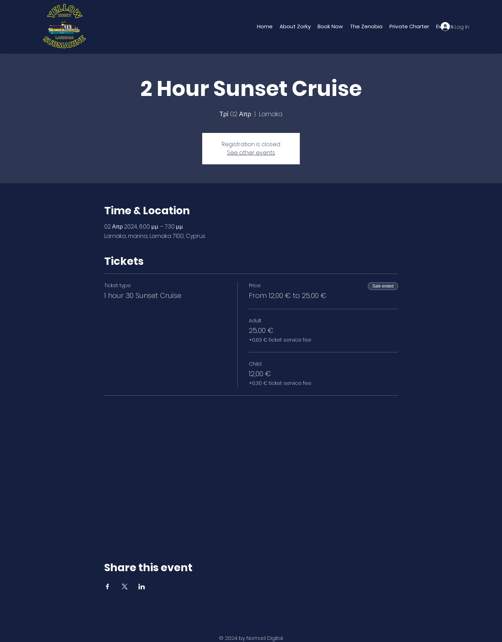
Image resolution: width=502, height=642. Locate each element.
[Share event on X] (124, 586)
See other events (251, 153)
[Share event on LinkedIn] (141, 586)
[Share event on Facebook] (107, 586)
